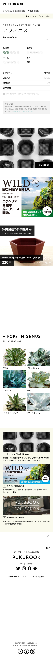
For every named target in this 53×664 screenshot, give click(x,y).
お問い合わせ (39, 576)
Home (27, 16)
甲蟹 (29, 390)
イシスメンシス (33, 368)
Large (34, 16)
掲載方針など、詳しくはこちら (23, 111)
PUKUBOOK (13, 4)
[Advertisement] (26, 301)
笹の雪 (5, 368)
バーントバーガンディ (11, 413)
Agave (41, 16)
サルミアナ (7, 390)
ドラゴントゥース (34, 413)
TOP (48, 542)
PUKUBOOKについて (18, 576)
